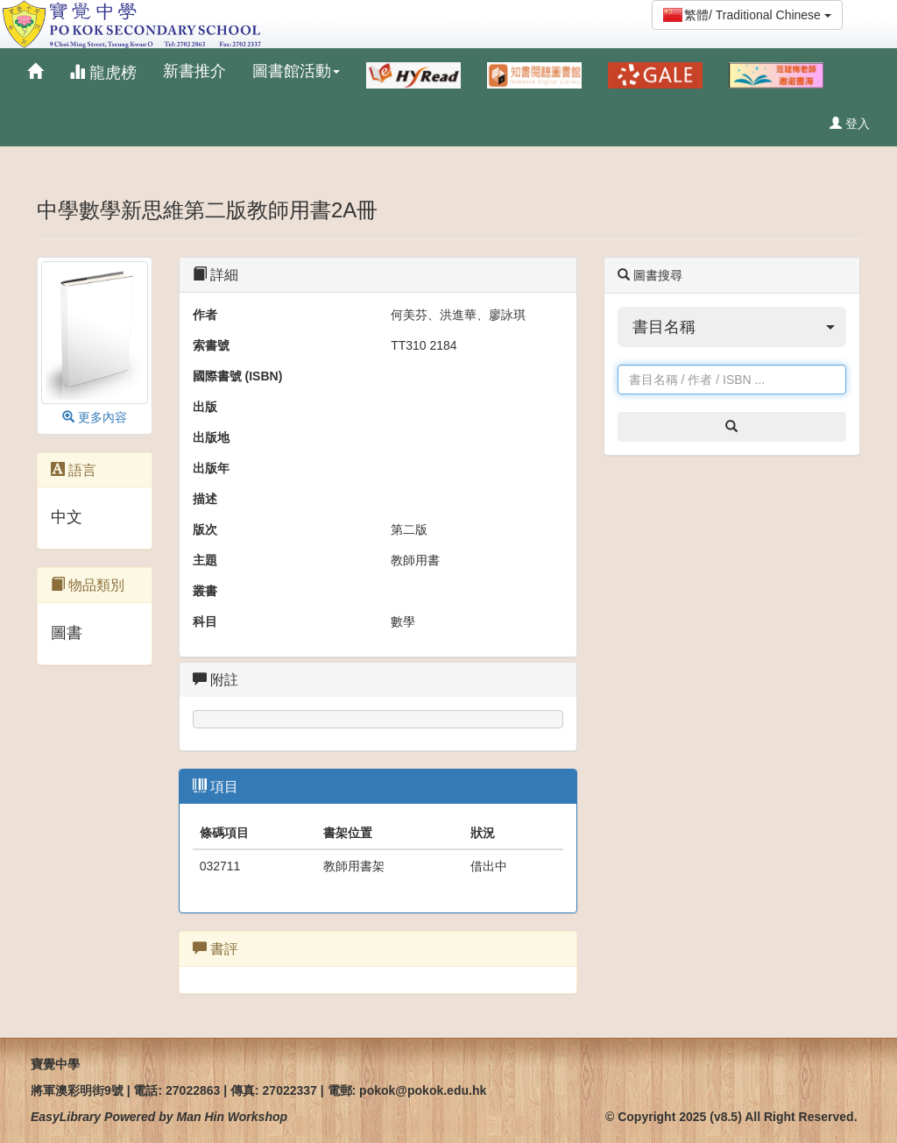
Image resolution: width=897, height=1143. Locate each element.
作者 (205, 315)
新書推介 (194, 71)
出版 (205, 407)
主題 (205, 560)
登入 (850, 124)
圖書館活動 (296, 71)
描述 (205, 499)
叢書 (205, 591)
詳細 (215, 274)
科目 (205, 621)
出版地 (211, 437)
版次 (205, 529)
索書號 (211, 345)
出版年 (211, 468)
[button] (732, 327)
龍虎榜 (103, 72)
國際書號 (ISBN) (238, 376)
